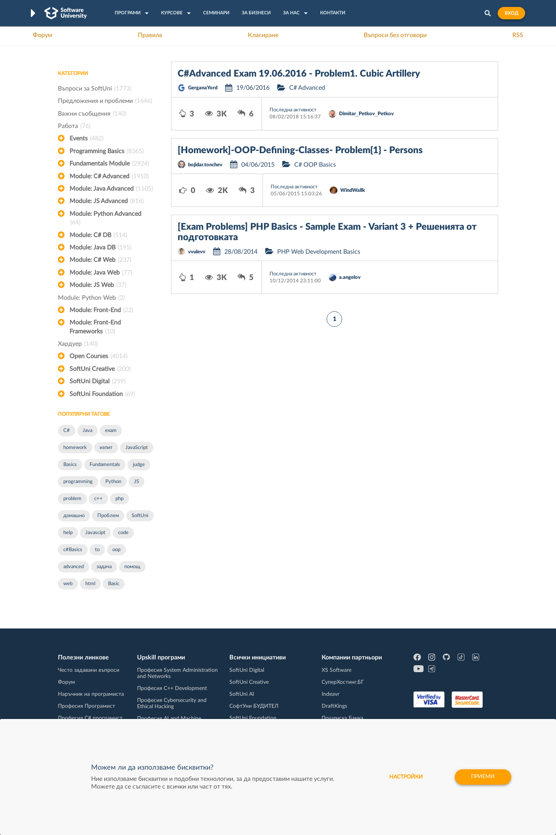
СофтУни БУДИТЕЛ (253, 706)
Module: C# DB (98, 235)
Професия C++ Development (172, 688)
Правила (150, 35)
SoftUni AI (241, 694)
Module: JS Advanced (107, 201)
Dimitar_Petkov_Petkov (366, 113)
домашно (74, 515)
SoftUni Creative (100, 369)
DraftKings (334, 706)
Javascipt (95, 532)
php (119, 498)
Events (86, 138)
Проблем (108, 515)
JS (136, 481)
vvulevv (196, 251)
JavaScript (136, 447)
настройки (405, 777)
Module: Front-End (101, 310)
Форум (42, 35)
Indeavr (330, 694)
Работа (74, 126)
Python (113, 481)
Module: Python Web (91, 298)
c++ (98, 498)
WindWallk (352, 190)
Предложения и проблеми (105, 101)
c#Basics (72, 549)
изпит (106, 447)
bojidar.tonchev (205, 164)
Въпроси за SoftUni (94, 88)
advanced (73, 566)
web (68, 583)
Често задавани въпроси (88, 670)
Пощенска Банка (342, 718)
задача (104, 566)
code (123, 532)
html (90, 583)
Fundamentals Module (109, 163)
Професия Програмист (86, 706)
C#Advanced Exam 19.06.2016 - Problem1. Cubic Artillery (299, 74)
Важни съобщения (92, 113)
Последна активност (293, 110)
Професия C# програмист (90, 718)
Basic (113, 583)
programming (78, 481)
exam (111, 430)
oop (116, 549)
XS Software (336, 670)
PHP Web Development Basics (318, 252)
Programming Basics (107, 151)
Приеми (483, 777)
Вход (511, 13)
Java (87, 430)
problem (72, 498)
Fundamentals (105, 464)
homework (75, 447)
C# (66, 430)
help (68, 532)
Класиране (263, 35)
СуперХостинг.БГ (343, 682)
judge (139, 464)
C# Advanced (307, 88)
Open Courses (98, 356)
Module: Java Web (101, 272)
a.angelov (350, 277)
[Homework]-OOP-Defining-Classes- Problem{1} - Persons (300, 150)
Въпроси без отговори (395, 35)
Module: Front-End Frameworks (95, 327)
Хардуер (78, 344)
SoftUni (140, 515)
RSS (517, 35)
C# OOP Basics (315, 165)
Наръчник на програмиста (91, 694)
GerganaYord (202, 88)
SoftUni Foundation (102, 394)
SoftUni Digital (97, 381)
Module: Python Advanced (105, 219)
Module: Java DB (100, 247)
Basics (70, 464)
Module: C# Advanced (109, 176)
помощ (132, 566)
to (97, 549)
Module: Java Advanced (111, 188)
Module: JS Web (98, 285)
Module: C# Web (100, 260)
